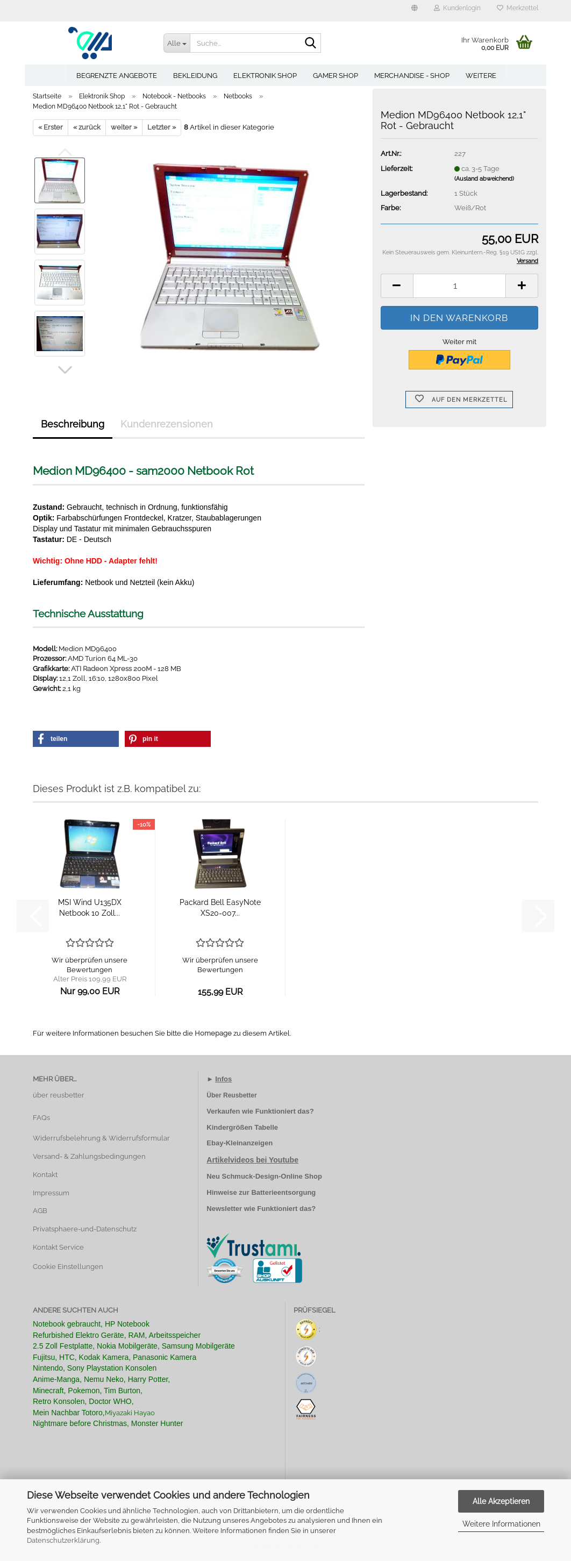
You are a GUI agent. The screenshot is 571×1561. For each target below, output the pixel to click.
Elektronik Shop (265, 76)
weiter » (124, 127)
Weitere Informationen (501, 1524)
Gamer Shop (335, 76)
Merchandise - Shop (411, 76)
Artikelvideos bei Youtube (252, 1160)
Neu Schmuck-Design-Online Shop (264, 1176)
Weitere (481, 76)
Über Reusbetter (231, 1095)
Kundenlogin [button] (457, 8)
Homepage (213, 1033)
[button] (414, 11)
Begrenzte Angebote (116, 76)
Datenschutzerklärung (63, 1540)
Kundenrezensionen (166, 424)
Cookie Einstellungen (68, 1267)
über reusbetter (58, 1095)
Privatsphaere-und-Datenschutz (85, 1229)
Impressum (51, 1193)
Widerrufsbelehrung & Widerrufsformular (101, 1138)
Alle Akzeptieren (501, 1501)
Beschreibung (72, 424)
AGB (40, 1211)
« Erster (50, 127)
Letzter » (161, 127)
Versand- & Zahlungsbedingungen (89, 1156)
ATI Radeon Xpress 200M (111, 669)
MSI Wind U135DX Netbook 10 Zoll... (90, 907)
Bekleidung (195, 76)
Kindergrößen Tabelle (242, 1127)
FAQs (41, 1118)
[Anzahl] (459, 286)
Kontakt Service (58, 1247)
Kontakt (45, 1175)
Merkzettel (517, 8)
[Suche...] (176, 43)
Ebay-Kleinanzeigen (239, 1143)
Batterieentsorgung (283, 1192)
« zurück (87, 127)
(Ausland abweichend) (484, 178)
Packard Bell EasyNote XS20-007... (220, 907)
